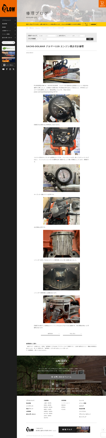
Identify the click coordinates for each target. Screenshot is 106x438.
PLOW (8, 8)
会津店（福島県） (48, 416)
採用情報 (63, 400)
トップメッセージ (65, 403)
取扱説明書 (82, 409)
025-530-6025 (54, 389)
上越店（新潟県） (48, 403)
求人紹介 (63, 409)
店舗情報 (46, 400)
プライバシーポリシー (85, 414)
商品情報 (4, 23)
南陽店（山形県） (48, 409)
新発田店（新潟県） (48, 407)
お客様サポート (6, 30)
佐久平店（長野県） (48, 413)
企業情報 (28, 411)
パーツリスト (82, 411)
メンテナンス (29, 406)
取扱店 (4, 27)
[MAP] (54, 431)
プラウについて (6, 20)
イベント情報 (5, 34)
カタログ (81, 406)
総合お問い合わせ (7, 37)
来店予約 (46, 418)
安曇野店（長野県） (48, 411)
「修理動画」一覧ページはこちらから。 (37, 350)
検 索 (90, 39)
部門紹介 (63, 407)
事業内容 (63, 405)
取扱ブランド (29, 409)
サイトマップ (82, 417)
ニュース (81, 400)
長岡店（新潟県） (48, 405)
